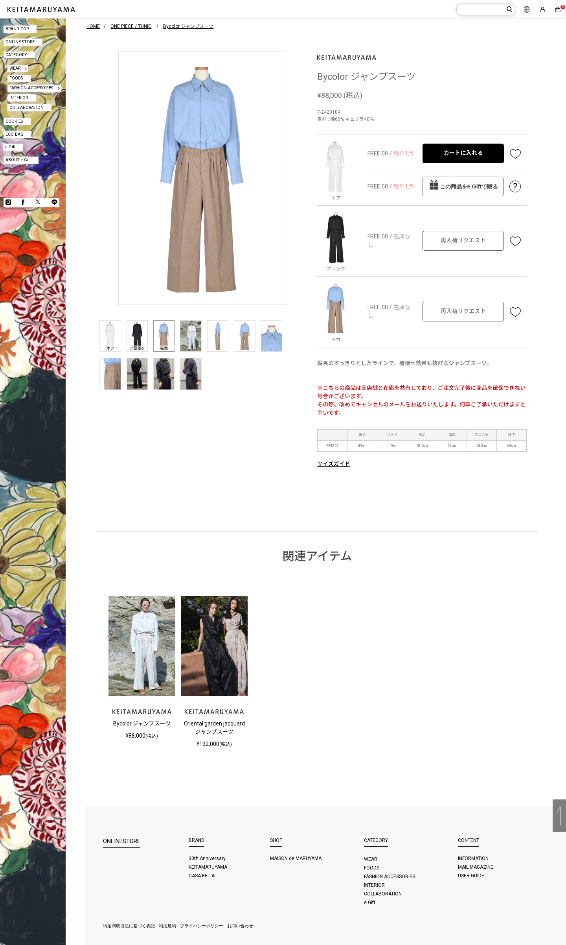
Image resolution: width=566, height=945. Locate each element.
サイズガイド (333, 464)
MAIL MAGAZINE (475, 867)
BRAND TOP (17, 28)
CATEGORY (16, 54)
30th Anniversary (207, 858)
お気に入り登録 (515, 153)
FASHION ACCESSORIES (31, 87)
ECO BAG (15, 134)
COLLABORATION (26, 107)
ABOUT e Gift (18, 159)
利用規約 (167, 925)
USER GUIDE (471, 876)
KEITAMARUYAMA (208, 867)
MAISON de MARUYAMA (296, 858)
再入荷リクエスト (463, 240)
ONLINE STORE (20, 41)
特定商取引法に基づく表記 (129, 925)
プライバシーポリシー (201, 925)
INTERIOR (18, 97)
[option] (203, 178)
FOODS (16, 78)
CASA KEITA (202, 876)
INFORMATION (473, 858)
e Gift (10, 147)
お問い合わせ (240, 925)
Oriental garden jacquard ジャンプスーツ (214, 727)
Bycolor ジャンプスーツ (142, 723)
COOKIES (14, 121)
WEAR (14, 68)
